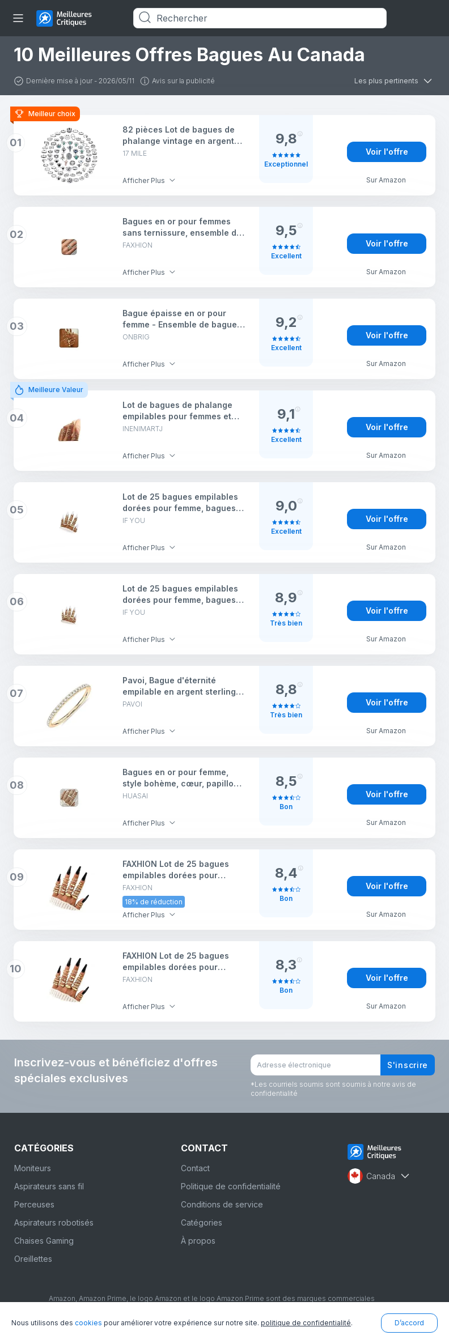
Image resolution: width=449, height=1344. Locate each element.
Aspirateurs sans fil (49, 1186)
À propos (198, 1240)
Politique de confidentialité (231, 1186)
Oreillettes (33, 1259)
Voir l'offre (387, 151)
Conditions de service (222, 1204)
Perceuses (34, 1204)
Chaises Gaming (44, 1240)
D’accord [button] (409, 1323)
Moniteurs (32, 1168)
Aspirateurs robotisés (54, 1222)
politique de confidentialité (306, 1323)
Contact (195, 1168)
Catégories (201, 1222)
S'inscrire (407, 1065)
